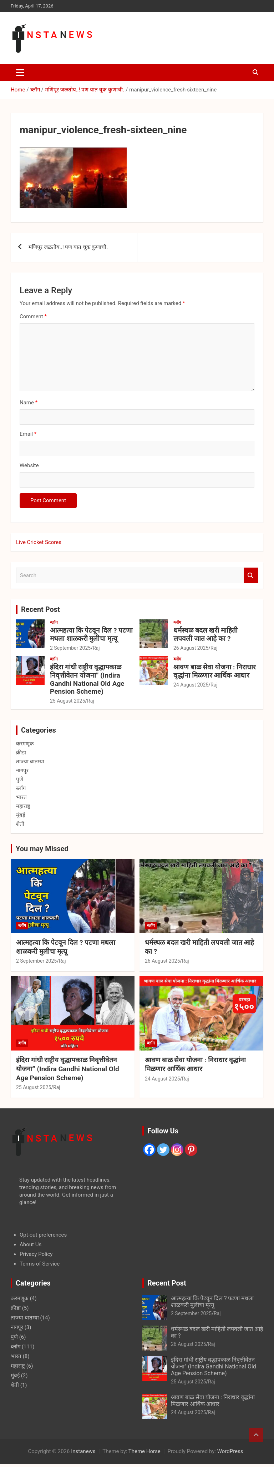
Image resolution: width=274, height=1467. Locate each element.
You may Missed (42, 848)
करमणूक (25, 743)
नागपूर (22, 770)
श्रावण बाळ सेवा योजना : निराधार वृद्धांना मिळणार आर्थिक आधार (214, 671)
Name (28, 402)
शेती (20, 824)
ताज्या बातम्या (30, 761)
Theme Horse (144, 1451)
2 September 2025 (70, 648)
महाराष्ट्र (23, 806)
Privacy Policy (36, 1254)
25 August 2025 (67, 701)
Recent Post (40, 609)
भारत (21, 797)
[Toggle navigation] (20, 72)
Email (28, 434)
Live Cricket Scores (38, 542)
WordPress (230, 1451)
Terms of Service (40, 1264)
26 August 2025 (190, 648)
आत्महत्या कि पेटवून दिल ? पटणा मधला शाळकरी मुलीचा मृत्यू (91, 634)
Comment (33, 316)
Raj (96, 648)
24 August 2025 (190, 685)
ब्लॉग (54, 622)
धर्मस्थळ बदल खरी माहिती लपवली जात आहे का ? (205, 634)
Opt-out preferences (43, 1235)
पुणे (19, 779)
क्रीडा (21, 752)
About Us (30, 1244)
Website (29, 465)
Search (251, 576)
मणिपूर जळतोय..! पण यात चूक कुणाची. (68, 247)
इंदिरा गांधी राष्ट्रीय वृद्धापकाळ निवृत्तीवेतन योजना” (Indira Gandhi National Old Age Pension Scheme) (87, 679)
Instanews (83, 1451)
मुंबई (20, 815)
